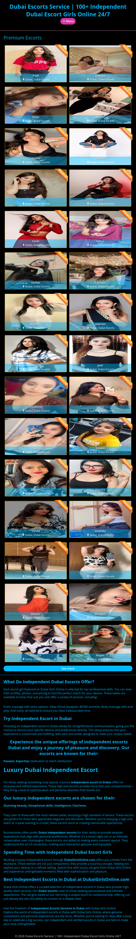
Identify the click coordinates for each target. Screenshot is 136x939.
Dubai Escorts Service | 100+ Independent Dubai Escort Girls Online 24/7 (68, 10)
